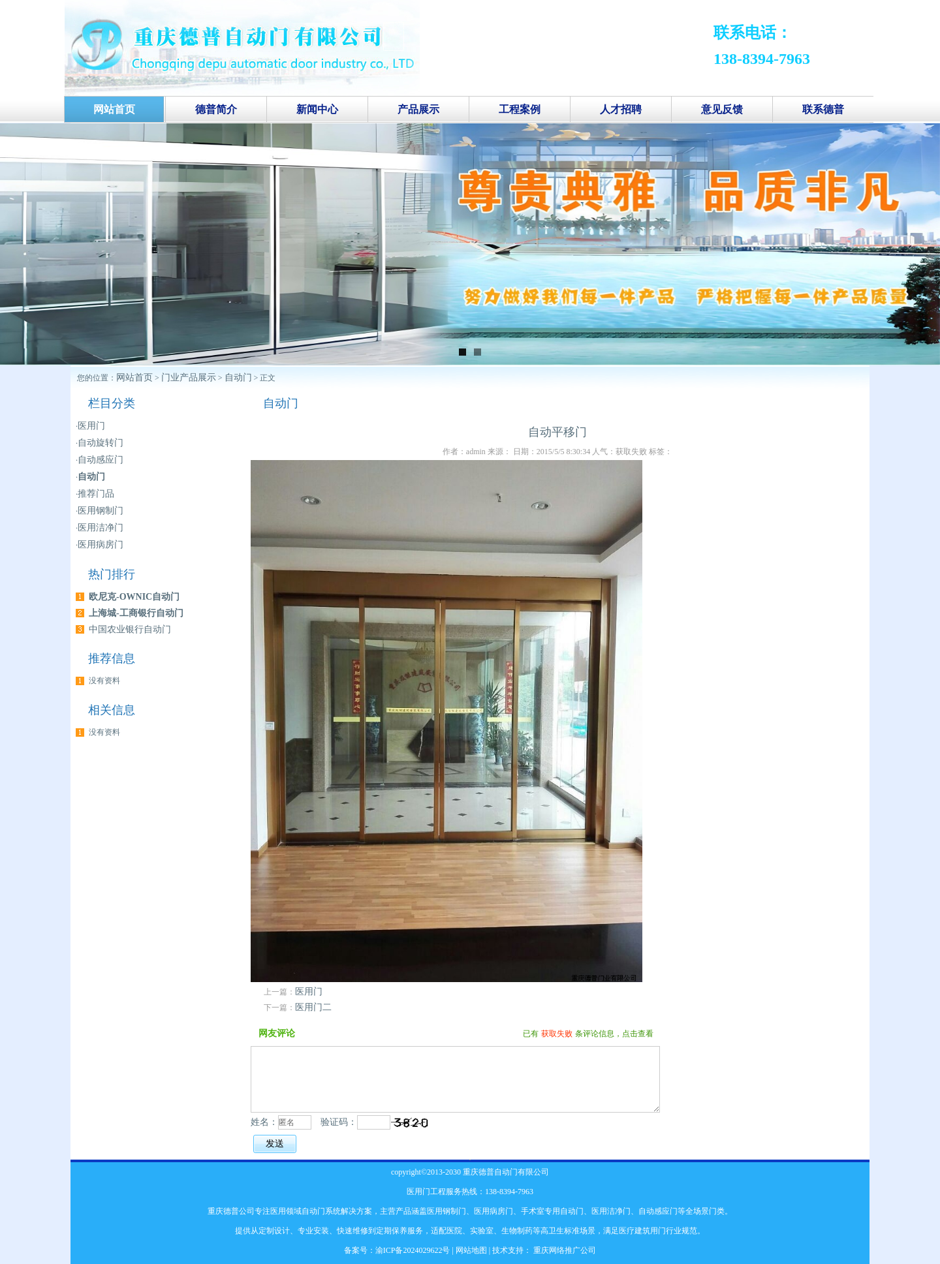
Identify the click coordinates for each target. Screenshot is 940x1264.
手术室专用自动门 (552, 1211)
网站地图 (471, 1250)
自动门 (238, 377)
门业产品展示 (188, 377)
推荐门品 (96, 494)
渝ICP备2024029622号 (412, 1250)
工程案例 (519, 109)
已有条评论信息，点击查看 (588, 1033)
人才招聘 (621, 109)
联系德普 (823, 109)
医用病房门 (100, 544)
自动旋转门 (100, 443)
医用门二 (313, 1007)
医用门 (308, 991)
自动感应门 (100, 460)
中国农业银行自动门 (130, 629)
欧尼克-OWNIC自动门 (134, 597)
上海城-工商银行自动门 (136, 613)
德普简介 (216, 109)
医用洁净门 (100, 527)
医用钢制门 (100, 511)
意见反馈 (722, 109)
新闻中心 (317, 109)
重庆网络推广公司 (563, 1250)
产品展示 (418, 109)
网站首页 (134, 377)
